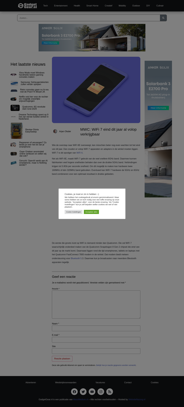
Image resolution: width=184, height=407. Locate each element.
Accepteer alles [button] (91, 212)
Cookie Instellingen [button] (73, 212)
